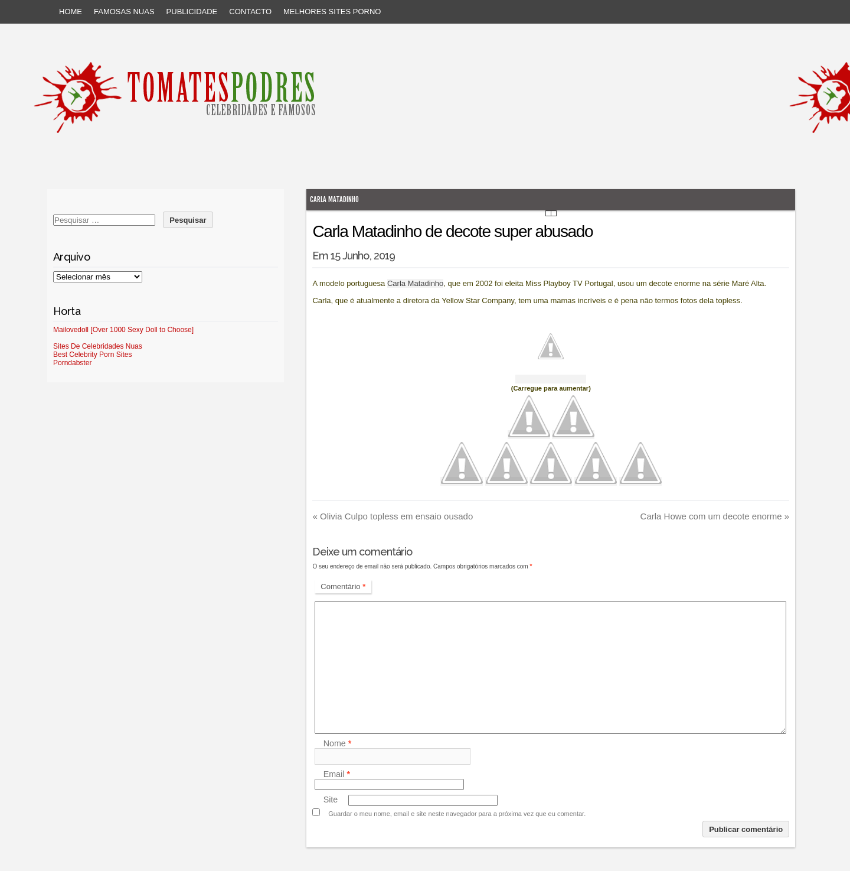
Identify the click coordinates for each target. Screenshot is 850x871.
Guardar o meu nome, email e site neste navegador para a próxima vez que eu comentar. (457, 813)
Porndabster (72, 363)
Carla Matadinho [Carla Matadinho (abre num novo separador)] (415, 283)
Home (70, 11)
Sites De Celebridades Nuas (97, 346)
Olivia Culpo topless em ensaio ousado (392, 516)
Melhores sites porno (332, 11)
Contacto (250, 11)
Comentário (343, 586)
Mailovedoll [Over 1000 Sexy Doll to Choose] (123, 330)
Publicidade (192, 11)
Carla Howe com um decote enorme (715, 516)
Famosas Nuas (124, 11)
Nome (337, 743)
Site (330, 800)
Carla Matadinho (334, 199)
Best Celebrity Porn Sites (92, 354)
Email (336, 774)
